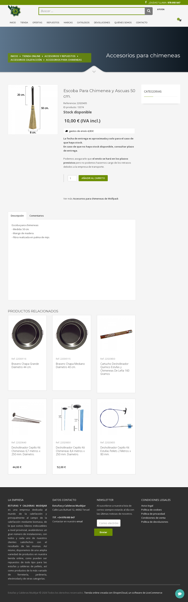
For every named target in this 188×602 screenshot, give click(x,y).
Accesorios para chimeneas (64, 59)
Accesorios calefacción (26, 59)
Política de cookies (151, 509)
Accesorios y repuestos (60, 56)
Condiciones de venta (153, 517)
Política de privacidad (153, 513)
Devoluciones (102, 22)
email (80, 521)
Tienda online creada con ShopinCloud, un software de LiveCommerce (123, 592)
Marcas (68, 22)
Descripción (17, 215)
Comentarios (37, 215)
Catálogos (83, 22)
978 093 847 (173, 2)
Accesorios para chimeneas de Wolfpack (95, 198)
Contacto (141, 22)
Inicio (13, 22)
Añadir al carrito (93, 178)
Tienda (24, 22)
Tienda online (31, 56)
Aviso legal (147, 505)
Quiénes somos (123, 22)
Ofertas (37, 22)
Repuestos (53, 22)
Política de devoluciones (154, 521)
